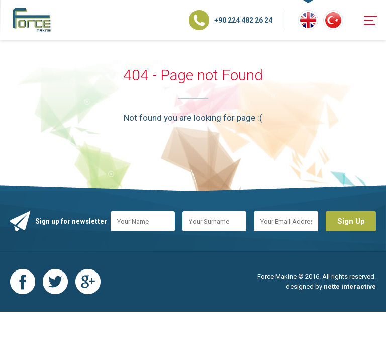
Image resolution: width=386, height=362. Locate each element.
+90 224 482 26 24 (243, 20)
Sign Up (351, 221)
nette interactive (350, 286)
